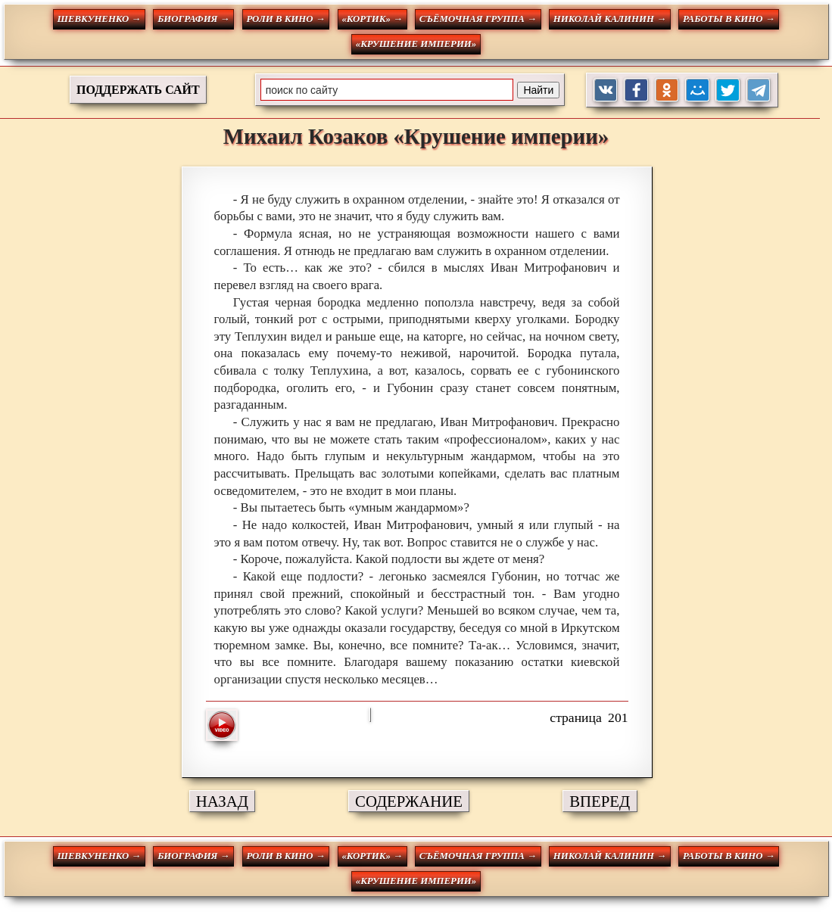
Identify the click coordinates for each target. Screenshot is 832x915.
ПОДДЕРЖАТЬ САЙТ (138, 89)
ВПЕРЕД (599, 801)
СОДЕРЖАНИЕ (409, 801)
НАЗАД (222, 801)
